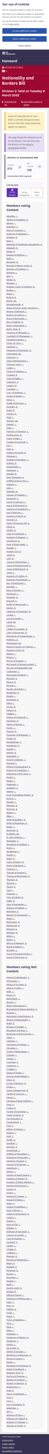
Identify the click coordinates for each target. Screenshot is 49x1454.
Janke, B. (11, 555)
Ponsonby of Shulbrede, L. (19, 735)
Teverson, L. (12, 869)
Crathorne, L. (13, 1066)
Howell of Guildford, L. (17, 1207)
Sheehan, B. (12, 805)
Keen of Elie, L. (14, 1224)
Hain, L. (10, 488)
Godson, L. (12, 1133)
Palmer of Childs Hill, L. (18, 717)
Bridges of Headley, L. (17, 1027)
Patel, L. (11, 1302)
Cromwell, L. (13, 389)
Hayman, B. (12, 520)
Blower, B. (11, 280)
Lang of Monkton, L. (16, 1239)
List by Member (12, 193)
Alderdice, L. (12, 227)
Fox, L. (10, 445)
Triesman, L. (12, 894)
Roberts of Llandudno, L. (18, 770)
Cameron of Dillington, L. (18, 333)
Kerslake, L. (12, 587)
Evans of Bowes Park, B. (18, 1090)
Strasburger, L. (13, 851)
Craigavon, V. (13, 382)
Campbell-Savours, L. (17, 340)
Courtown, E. (13, 1062)
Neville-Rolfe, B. (14, 1288)
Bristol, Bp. (12, 301)
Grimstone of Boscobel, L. (19, 1157)
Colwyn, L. (11, 1059)
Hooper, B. (11, 1189)
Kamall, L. (11, 1221)
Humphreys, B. (13, 541)
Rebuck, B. (11, 753)
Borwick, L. (12, 1013)
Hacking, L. (12, 484)
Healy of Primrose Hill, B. (18, 523)
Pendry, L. (11, 728)
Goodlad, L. (12, 1143)
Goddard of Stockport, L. (18, 460)
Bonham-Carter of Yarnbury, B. (21, 287)
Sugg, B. (10, 1390)
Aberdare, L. (12, 216)
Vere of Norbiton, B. (16, 1404)
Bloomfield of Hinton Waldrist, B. (22, 1009)
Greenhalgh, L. (14, 1150)
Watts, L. (11, 918)
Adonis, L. (11, 223)
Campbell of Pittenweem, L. (20, 336)
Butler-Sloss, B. (14, 329)
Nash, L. (10, 1284)
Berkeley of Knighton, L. (18, 269)
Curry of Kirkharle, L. (16, 393)
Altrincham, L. (13, 981)
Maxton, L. (11, 654)
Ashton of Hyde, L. (15, 988)
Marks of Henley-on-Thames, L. (21, 647)
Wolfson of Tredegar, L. (17, 1422)
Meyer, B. (11, 1263)
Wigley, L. (11, 940)
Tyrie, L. (10, 1401)
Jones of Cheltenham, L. (18, 562)
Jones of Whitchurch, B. (18, 569)
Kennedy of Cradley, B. (17, 576)
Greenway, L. (13, 470)
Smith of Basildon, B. (16, 820)
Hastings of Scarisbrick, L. (19, 509)
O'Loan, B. (11, 707)
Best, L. (10, 276)
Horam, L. (11, 1193)
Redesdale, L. (13, 756)
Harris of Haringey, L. (16, 502)
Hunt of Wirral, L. (15, 1210)
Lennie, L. (11, 625)
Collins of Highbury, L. (17, 371)
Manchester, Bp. (14, 643)
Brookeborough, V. (15, 304)
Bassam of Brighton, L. (17, 255)
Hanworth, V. (13, 498)
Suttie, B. (11, 858)
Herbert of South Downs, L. (19, 1175)
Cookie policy (7, 1440)
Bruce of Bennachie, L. (17, 318)
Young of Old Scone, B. (17, 957)
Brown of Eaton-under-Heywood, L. (23, 308)
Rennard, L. (12, 763)
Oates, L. (11, 703)
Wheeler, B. (12, 929)
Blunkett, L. (12, 283)
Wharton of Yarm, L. (16, 1415)
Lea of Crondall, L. (15, 618)
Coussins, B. (12, 375)
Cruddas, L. (12, 1069)
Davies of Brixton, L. (16, 396)
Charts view (36, 193)
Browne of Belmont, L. (17, 311)
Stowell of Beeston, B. (17, 1383)
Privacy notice (8, 1447)
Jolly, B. (10, 558)
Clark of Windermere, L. (18, 361)
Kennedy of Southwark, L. (18, 580)
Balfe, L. (10, 991)
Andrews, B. (12, 237)
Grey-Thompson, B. (15, 477)
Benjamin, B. (12, 262)
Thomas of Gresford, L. (17, 873)
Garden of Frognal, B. (16, 453)
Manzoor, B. (12, 1256)
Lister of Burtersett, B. (17, 633)
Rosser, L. (11, 781)
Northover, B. (13, 700)
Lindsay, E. (11, 1249)
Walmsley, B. (13, 911)
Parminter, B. (13, 721)
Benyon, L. (11, 1002)
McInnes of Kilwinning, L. (18, 1260)
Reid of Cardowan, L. (16, 760)
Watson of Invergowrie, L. (19, 915)
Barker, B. (11, 251)
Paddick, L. (12, 714)
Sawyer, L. (11, 791)
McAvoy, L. (12, 657)
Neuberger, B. (13, 693)
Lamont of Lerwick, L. (17, 1235)
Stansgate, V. (13, 841)
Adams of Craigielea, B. (17, 220)
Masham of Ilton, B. (16, 650)
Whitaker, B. (12, 933)
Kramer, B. (11, 608)
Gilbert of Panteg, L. (16, 1129)
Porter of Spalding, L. (16, 1320)
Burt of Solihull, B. (15, 322)
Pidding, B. (11, 1309)
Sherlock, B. (12, 809)
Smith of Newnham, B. (17, 823)
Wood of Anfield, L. (16, 947)
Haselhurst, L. (13, 1168)
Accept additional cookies (24, 31)
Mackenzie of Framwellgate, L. (21, 636)
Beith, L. (10, 258)
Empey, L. (11, 1087)
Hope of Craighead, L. (17, 534)
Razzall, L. (11, 749)
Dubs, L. (10, 417)
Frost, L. (10, 1126)
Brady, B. (11, 1023)
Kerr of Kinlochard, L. (16, 583)
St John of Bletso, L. (16, 837)
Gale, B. (10, 449)
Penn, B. (10, 1306)
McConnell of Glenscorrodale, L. (22, 664)
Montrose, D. (12, 1270)
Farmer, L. (11, 1097)
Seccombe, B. (13, 1348)
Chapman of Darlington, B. (19, 350)
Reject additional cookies (24, 39)
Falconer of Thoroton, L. (18, 431)
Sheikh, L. (11, 1362)
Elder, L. (10, 428)
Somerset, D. (13, 830)
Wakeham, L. (13, 1408)
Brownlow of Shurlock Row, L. (20, 1034)
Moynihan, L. (13, 1277)
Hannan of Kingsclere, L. (18, 1164)
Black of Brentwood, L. (17, 1006)
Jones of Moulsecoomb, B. (19, 565)
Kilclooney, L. (13, 594)
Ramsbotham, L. (14, 742)
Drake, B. (11, 410)
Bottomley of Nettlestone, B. (20, 1016)
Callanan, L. (12, 1041)
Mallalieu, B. (12, 640)
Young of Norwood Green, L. (20, 954)
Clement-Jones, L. (15, 364)
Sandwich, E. (12, 788)
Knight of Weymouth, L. (18, 604)
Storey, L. (11, 848)
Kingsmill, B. (12, 597)
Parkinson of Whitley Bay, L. (20, 1299)
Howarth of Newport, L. (18, 537)
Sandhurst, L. (13, 1341)
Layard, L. (11, 615)
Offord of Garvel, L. (15, 1295)
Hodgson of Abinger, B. (17, 1179)
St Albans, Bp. (13, 834)
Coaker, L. (11, 368)
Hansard (9, 61)
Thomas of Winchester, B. (18, 876)
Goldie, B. (11, 1140)
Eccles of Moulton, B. (16, 1083)
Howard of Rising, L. (16, 1200)
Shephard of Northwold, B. (19, 1366)
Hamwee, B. (12, 491)
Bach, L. (10, 241)
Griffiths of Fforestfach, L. (18, 1154)
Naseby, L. (11, 1281)
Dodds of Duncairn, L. (17, 403)
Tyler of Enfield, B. (15, 897)
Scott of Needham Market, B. (20, 795)
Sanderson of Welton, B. (18, 1337)
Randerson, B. (13, 745)
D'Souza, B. (12, 414)
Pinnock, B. (12, 731)
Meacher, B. (12, 678)
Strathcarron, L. (14, 1387)
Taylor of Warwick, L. (16, 865)
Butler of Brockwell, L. (17, 325)
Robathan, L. (13, 1334)
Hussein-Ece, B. (14, 551)
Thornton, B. (12, 880)
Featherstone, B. (14, 435)
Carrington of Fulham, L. (18, 1044)
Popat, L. (11, 1316)
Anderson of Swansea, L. (18, 234)
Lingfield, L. (12, 1253)
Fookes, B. (11, 1108)
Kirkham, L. (12, 1228)
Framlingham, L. (14, 1122)
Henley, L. (11, 1171)
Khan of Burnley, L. (15, 590)
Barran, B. (11, 995)
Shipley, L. (11, 813)
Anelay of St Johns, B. (17, 984)
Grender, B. (12, 474)
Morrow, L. (11, 685)
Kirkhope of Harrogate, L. (18, 1231)
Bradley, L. (11, 290)
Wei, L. (10, 1411)
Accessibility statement (12, 1451)
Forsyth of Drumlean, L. (18, 1111)
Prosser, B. (11, 738)
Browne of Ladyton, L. (17, 315)
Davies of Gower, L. (16, 1073)
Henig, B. (11, 527)
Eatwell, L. (12, 424)
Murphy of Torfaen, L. (17, 689)
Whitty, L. (11, 936)
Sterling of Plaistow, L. (17, 1376)
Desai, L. (11, 400)
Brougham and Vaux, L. (17, 1030)
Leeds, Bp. (11, 622)
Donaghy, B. (12, 407)
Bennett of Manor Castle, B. (19, 265)
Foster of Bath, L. (15, 438)
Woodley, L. (12, 950)
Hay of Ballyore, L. (15, 513)
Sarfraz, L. (11, 1344)
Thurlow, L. (12, 883)
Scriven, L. (11, 798)
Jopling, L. (11, 1217)
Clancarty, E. (13, 357)
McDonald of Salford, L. (17, 675)
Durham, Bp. (12, 421)
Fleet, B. (10, 1104)
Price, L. (10, 1323)
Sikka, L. (10, 816)
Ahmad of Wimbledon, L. (18, 977)
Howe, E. (11, 1203)
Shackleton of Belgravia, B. (19, 1355)
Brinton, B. (11, 297)
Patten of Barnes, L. (16, 724)
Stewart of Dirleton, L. (17, 1380)
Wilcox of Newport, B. (17, 943)
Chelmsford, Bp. (14, 354)
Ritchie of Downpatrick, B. (19, 767)
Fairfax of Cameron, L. (17, 1094)
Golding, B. (12, 463)
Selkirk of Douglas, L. (16, 1351)
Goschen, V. (12, 1147)
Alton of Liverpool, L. (16, 230)
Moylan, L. (11, 1274)
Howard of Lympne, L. (17, 1196)
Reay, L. (10, 1327)
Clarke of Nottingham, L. (18, 1051)
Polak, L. (11, 1313)
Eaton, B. (11, 1080)
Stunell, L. (11, 855)
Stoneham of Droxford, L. (18, 844)
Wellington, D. (13, 922)
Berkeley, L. (12, 273)
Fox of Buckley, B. (15, 1119)
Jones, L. (11, 573)
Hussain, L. (12, 548)
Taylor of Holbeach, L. (17, 1394)
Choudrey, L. (12, 1048)
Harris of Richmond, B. (17, 505)
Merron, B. (11, 682)
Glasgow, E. (12, 456)
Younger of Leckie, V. (16, 1426)
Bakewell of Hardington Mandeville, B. (24, 244)
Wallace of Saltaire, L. (17, 908)
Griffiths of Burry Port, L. (18, 481)
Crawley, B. (12, 385)
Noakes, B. (12, 1291)
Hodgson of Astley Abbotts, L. (20, 1182)
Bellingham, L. (13, 999)
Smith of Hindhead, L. (17, 1369)
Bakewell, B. (12, 248)
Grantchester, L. (14, 467)
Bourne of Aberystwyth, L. (19, 1020)
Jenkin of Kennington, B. (18, 1214)
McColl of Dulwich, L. (17, 661)
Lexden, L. (11, 1246)
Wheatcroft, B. (13, 925)
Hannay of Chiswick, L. (17, 495)
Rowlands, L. (13, 784)
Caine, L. (11, 1037)
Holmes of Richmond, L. (18, 1186)
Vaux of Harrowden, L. (17, 904)
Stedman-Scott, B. (15, 1373)
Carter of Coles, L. (15, 343)
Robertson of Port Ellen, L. (19, 774)
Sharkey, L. (12, 802)
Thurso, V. (11, 887)
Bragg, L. (11, 294)
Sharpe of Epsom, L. (16, 1359)
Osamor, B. (12, 710)
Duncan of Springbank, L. (18, 1076)
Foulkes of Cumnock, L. (17, 442)
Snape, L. (11, 827)
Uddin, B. (11, 901)
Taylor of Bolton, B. (15, 862)
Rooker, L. (11, 777)
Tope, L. (10, 890)
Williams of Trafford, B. (17, 1419)
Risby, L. (10, 1330)
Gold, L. (10, 1136)
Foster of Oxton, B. (15, 1115)
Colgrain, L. (12, 1055)
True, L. (10, 1397)
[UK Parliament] (9, 53)
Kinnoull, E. (12, 601)
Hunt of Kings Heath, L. (17, 544)
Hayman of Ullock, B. (16, 516)
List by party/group (24, 193)
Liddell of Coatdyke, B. (17, 629)
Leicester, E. (12, 1242)
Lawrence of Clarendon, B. (19, 611)
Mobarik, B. (12, 1267)
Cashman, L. (12, 347)
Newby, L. (11, 696)
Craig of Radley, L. (15, 378)
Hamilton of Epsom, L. (17, 1161)
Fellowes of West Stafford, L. (20, 1101)
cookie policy (13, 24)
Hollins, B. (11, 530)
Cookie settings (24, 45)
